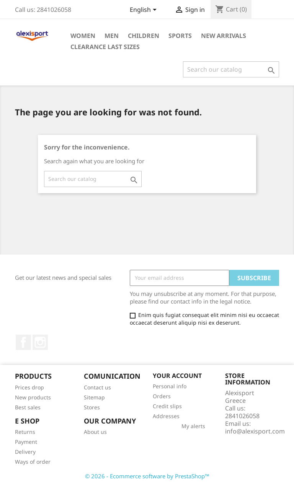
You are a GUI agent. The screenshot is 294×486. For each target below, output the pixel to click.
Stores (92, 407)
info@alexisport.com (255, 431)
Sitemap (94, 397)
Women (82, 35)
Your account (177, 375)
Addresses (166, 416)
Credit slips (167, 406)
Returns (25, 431)
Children (143, 35)
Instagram (40, 342)
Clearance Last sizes (105, 47)
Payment (26, 441)
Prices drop (29, 387)
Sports (180, 35)
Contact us (97, 387)
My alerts (193, 426)
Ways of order (33, 461)
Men (112, 35)
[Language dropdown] (144, 10)
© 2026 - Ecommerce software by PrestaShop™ (147, 476)
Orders (162, 396)
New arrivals (223, 35)
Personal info (169, 386)
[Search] (231, 69)
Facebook (23, 342)
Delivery (25, 451)
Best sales (28, 407)
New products (33, 397)
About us (95, 431)
